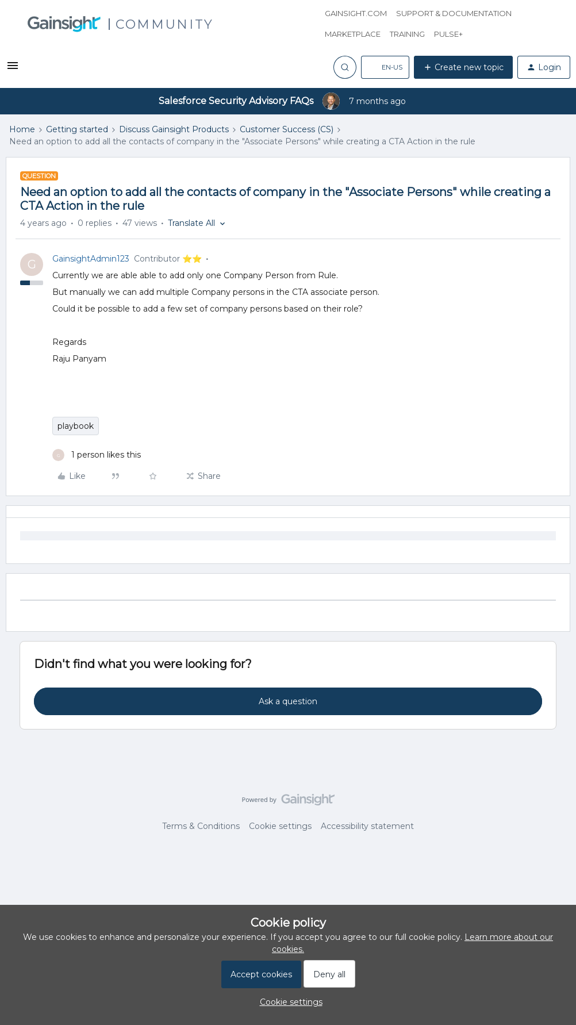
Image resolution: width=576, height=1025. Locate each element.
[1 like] (96, 455)
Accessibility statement (367, 826)
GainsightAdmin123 (90, 259)
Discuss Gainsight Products (174, 129)
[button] (13, 69)
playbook (75, 426)
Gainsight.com (356, 13)
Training (407, 34)
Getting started (77, 129)
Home (22, 129)
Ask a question (288, 701)
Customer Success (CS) (286, 129)
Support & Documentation (454, 13)
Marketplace (353, 34)
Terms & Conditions (201, 826)
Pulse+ (448, 34)
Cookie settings (280, 826)
